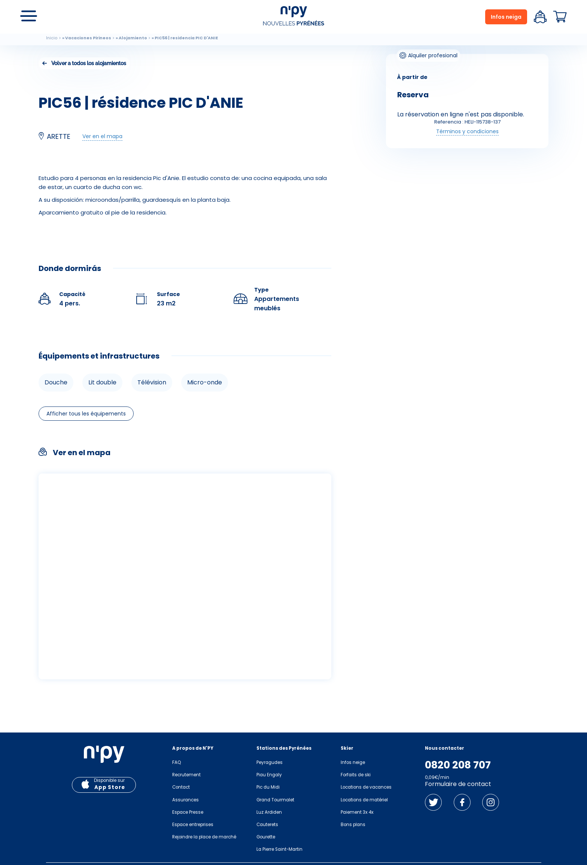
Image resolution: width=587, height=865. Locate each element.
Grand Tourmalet (275, 800)
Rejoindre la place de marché (204, 837)
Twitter (433, 802)
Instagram (490, 802)
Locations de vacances (366, 787)
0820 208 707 (458, 765)
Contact (181, 787)
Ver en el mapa (102, 136)
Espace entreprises (192, 825)
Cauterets (267, 825)
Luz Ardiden (269, 812)
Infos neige (353, 762)
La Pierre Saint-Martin (279, 849)
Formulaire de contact (458, 784)
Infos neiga (506, 17)
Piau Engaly (269, 775)
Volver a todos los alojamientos (88, 63)
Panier (560, 17)
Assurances (185, 800)
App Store (109, 787)
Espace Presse (187, 812)
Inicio (52, 38)
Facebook (462, 802)
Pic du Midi (268, 787)
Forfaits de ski (356, 775)
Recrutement (186, 775)
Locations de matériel (364, 800)
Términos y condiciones (467, 131)
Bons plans (353, 825)
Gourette (265, 837)
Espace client (540, 16)
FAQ (176, 762)
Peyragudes (269, 762)
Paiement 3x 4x (357, 812)
